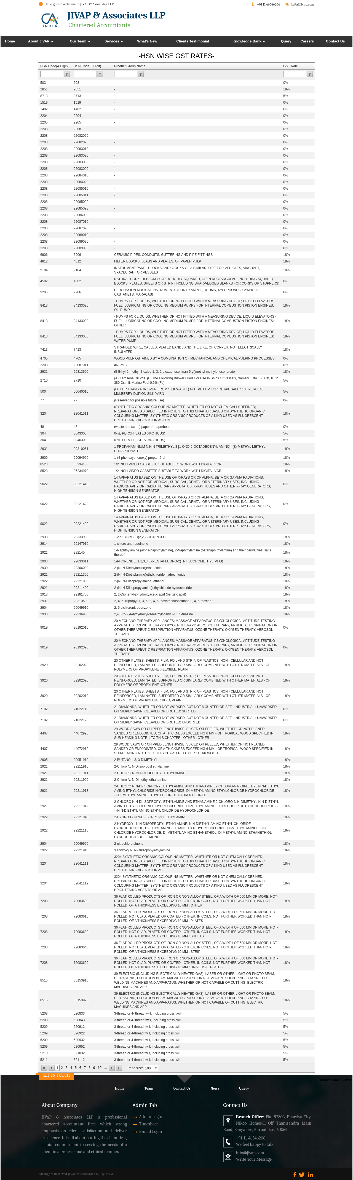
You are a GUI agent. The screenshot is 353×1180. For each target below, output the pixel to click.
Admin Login (134, 1116)
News (214, 1088)
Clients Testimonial (192, 41)
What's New (147, 41)
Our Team (80, 41)
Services (114, 41)
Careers (307, 41)
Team (149, 1088)
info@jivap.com (302, 4)
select (156, 1068)
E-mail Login (134, 1131)
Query (286, 41)
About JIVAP (40, 41)
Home (10, 41)
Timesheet (132, 1124)
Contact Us (335, 41)
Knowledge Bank (248, 41)
